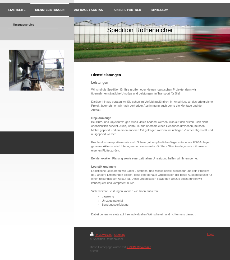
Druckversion (101, 235)
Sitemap (119, 235)
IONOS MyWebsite (139, 247)
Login (210, 234)
